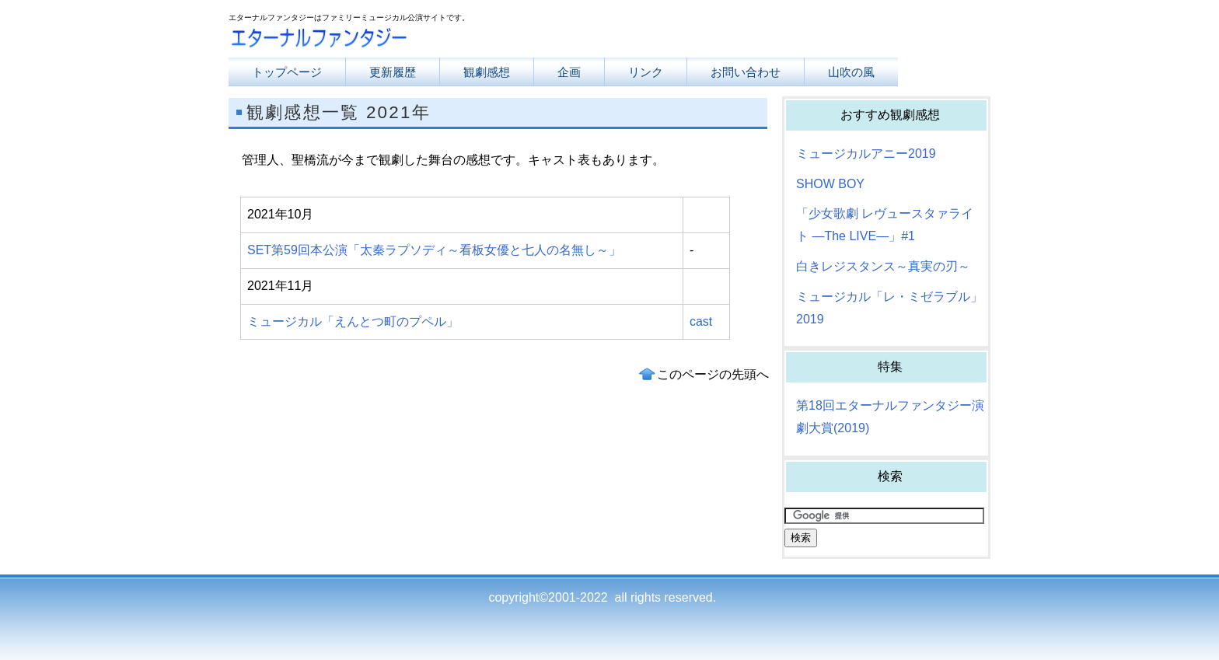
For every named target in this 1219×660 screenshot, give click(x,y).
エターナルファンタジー (384, 41)
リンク (645, 72)
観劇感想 (486, 72)
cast (701, 321)
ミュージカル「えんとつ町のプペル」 (353, 321)
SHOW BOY (830, 183)
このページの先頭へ (713, 374)
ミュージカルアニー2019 (866, 153)
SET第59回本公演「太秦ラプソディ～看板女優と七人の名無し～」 (434, 250)
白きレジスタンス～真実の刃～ (883, 266)
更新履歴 (392, 72)
